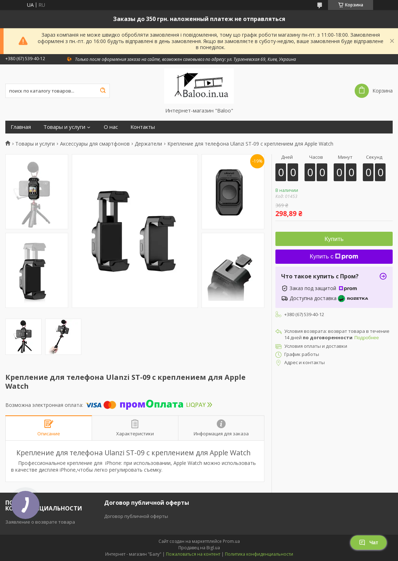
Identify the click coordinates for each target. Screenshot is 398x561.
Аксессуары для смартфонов (95, 144)
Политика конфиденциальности (259, 554)
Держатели (148, 144)
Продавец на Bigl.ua (199, 548)
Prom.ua (231, 541)
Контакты (142, 127)
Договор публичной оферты (136, 516)
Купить (334, 239)
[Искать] (103, 91)
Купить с (334, 256)
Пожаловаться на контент (193, 554)
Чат (368, 542)
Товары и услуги (64, 127)
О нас (111, 127)
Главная (21, 127)
